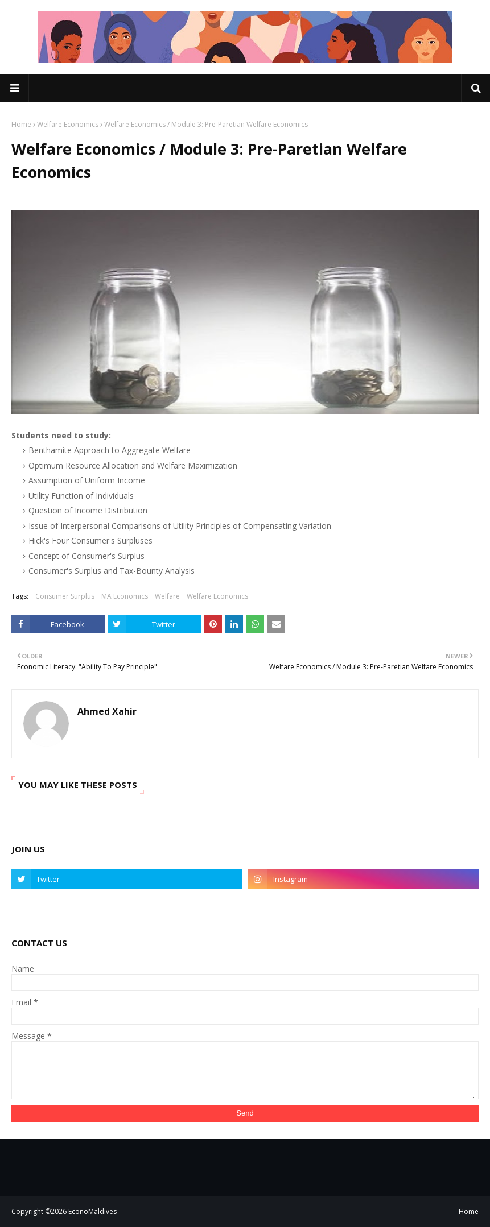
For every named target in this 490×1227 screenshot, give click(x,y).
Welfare (167, 596)
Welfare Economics (67, 124)
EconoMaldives (92, 1211)
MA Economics (124, 596)
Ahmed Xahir (107, 711)
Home (21, 124)
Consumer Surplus (64, 596)
